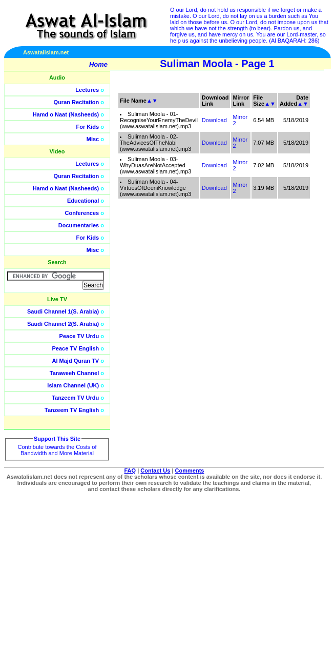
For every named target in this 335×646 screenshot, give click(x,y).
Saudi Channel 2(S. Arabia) (63, 324)
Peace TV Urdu (79, 336)
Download (214, 120)
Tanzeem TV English (72, 410)
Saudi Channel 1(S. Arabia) (63, 311)
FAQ (130, 470)
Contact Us (155, 470)
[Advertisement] (286, 231)
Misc (93, 139)
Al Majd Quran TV (75, 361)
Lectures (87, 90)
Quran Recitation (76, 102)
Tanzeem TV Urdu (75, 398)
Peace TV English (75, 348)
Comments (189, 470)
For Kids (87, 127)
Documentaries (78, 225)
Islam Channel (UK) (73, 385)
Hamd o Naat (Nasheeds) (66, 114)
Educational (83, 201)
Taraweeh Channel (74, 373)
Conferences (82, 213)
